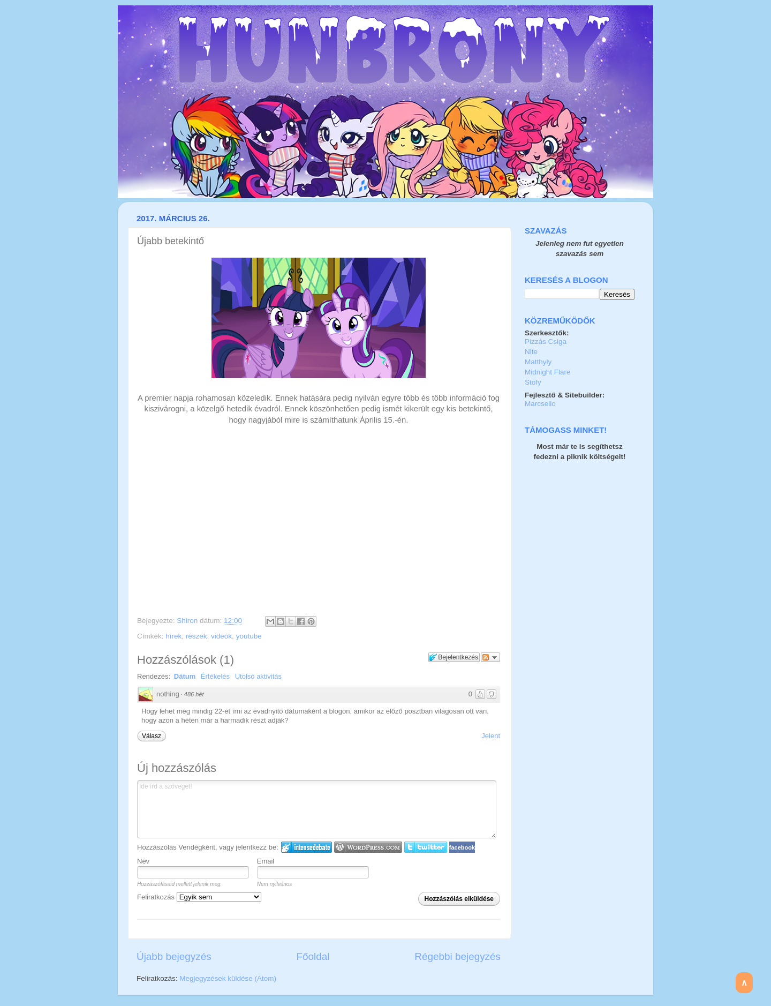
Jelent (490, 736)
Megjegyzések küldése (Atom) (227, 978)
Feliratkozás (199, 897)
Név (143, 861)
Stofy (533, 382)
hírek (173, 636)
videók (221, 636)
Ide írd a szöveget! (316, 809)
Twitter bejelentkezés (425, 847)
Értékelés (215, 676)
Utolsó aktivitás (258, 676)
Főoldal (313, 956)
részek (196, 636)
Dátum (184, 676)
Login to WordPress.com (368, 847)
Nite (531, 352)
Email (266, 861)
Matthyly (538, 362)
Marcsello (540, 404)
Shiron (188, 621)
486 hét (194, 694)
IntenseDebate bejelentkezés (306, 847)
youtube (249, 636)
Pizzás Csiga (545, 341)
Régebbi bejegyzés (457, 956)
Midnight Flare (548, 372)
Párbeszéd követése (490, 657)
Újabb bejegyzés (174, 956)
